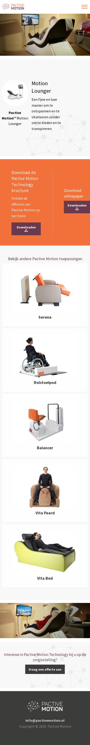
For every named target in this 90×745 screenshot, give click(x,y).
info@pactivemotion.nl (45, 720)
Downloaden (26, 228)
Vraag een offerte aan (45, 669)
